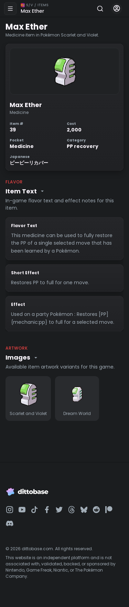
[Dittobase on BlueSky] (83, 509)
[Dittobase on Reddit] (96, 509)
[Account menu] (116, 8)
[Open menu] (10, 8)
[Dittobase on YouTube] (22, 509)
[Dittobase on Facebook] (46, 509)
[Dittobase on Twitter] (59, 509)
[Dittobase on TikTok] (34, 509)
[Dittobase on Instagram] (9, 509)
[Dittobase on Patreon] (108, 509)
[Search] (100, 8)
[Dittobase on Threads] (71, 509)
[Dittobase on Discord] (9, 523)
